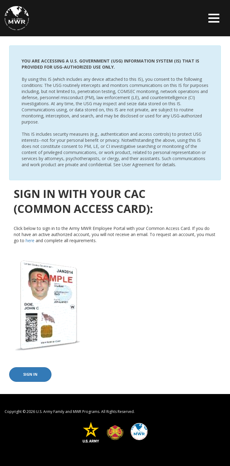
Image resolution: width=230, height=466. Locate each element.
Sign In (30, 374)
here (30, 240)
